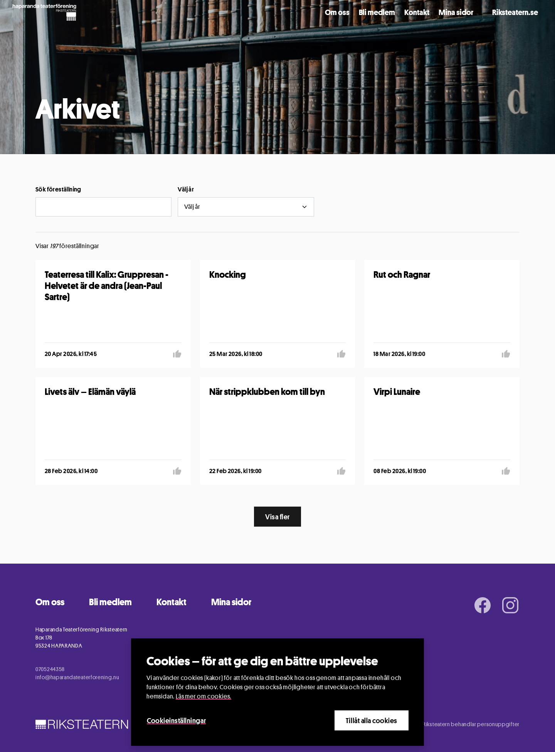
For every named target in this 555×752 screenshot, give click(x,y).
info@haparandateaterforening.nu (77, 677)
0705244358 (50, 669)
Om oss (337, 12)
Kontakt (416, 12)
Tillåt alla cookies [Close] (371, 720)
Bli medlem (377, 12)
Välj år (186, 189)
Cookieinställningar (176, 720)
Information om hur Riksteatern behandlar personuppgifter (448, 724)
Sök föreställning (58, 189)
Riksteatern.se (515, 12)
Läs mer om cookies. (203, 696)
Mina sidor (456, 12)
